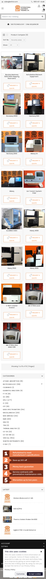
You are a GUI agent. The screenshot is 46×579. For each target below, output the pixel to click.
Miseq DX (34, 153)
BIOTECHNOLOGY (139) (11, 384)
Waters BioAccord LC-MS (23, 498)
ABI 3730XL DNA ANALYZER (12, 346)
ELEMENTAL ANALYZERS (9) (13, 391)
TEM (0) (6, 425)
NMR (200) (7, 419)
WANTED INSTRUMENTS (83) (13, 441)
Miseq (12, 191)
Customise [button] (20, 574)
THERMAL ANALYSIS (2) (11, 429)
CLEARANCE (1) (8, 388)
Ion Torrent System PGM (34, 192)
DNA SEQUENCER (32, 24)
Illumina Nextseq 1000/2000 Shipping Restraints (11, 76)
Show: (5, 45)
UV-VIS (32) (7, 432)
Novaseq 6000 (11, 116)
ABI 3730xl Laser (34, 306)
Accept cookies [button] (35, 574)
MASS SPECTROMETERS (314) (14, 410)
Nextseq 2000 (11, 153)
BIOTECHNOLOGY (17, 24)
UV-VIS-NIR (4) (8, 435)
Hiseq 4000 (34, 230)
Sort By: (6, 40)
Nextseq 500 (34, 116)
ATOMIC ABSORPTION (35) (13, 381)
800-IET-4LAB (37, 2)
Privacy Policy (10, 570)
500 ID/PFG (17, 509)
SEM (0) (6, 422)
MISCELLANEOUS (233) (11, 413)
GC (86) (6, 397)
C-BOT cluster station (12, 307)
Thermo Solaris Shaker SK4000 (25, 519)
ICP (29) (6, 407)
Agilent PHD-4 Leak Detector (24, 530)
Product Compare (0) (19, 35)
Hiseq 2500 (12, 268)
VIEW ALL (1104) (9, 438)
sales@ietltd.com (10, 2)
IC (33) (5, 403)
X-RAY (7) (7, 444)
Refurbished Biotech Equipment (34, 75)
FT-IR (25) (7, 394)
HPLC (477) (7, 400)
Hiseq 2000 (34, 268)
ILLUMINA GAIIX (11, 230)
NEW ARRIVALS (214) (10, 416)
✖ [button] (41, 552)
